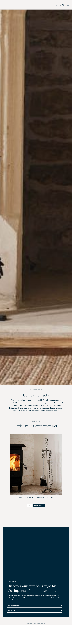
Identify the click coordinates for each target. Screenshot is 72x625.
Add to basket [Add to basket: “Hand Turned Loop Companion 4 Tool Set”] (39, 505)
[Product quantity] (29, 505)
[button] (68, 5)
